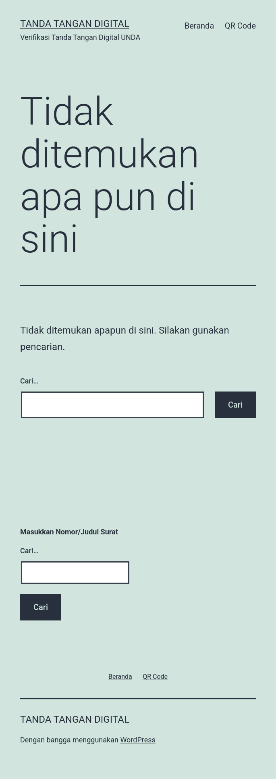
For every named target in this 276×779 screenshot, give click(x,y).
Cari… (29, 381)
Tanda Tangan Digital (74, 23)
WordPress (137, 740)
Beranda (199, 26)
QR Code (240, 26)
